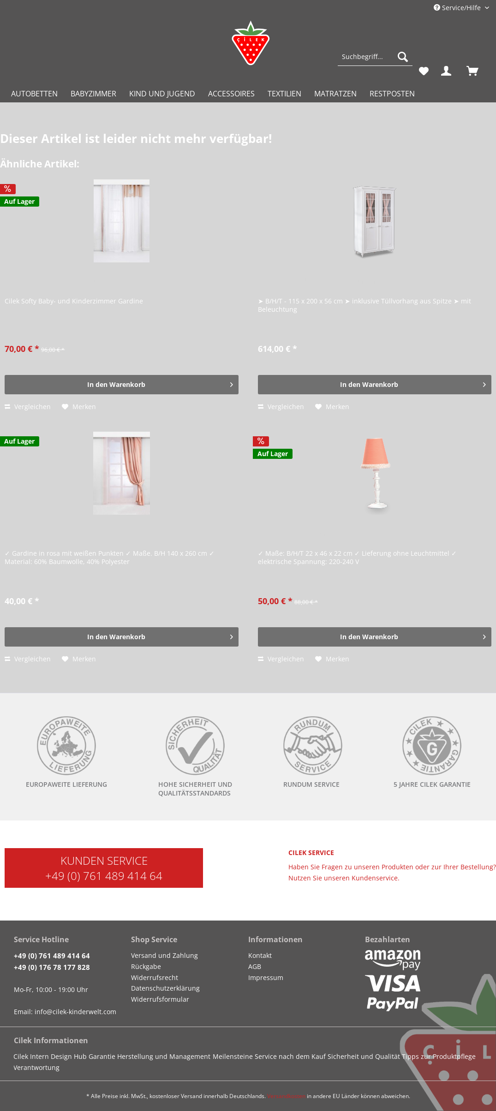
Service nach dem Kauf (290, 1056)
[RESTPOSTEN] (392, 93)
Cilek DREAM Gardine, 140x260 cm (67, 533)
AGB (254, 966)
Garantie (102, 1056)
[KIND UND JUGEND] (162, 93)
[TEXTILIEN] (284, 93)
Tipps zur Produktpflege (439, 1056)
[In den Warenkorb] (121, 384)
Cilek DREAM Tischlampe (302, 533)
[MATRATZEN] (335, 93)
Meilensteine (233, 1056)
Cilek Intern (31, 1056)
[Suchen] (402, 57)
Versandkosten (286, 1096)
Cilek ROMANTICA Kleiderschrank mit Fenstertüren (350, 281)
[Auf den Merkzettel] (79, 406)
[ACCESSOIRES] (231, 93)
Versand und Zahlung (164, 955)
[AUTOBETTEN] (34, 93)
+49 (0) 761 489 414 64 (103, 875)
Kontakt (260, 955)
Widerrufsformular (160, 999)
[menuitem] (375, 61)
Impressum (265, 977)
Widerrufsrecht (154, 977)
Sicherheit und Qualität (364, 1056)
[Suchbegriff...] (375, 57)
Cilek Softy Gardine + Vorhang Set (65, 281)
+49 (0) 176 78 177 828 (52, 967)
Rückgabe (146, 966)
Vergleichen (28, 406)
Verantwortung (36, 1067)
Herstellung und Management (163, 1056)
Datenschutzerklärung (165, 988)
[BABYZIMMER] (93, 93)
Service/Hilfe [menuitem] (458, 7)
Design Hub (69, 1056)
